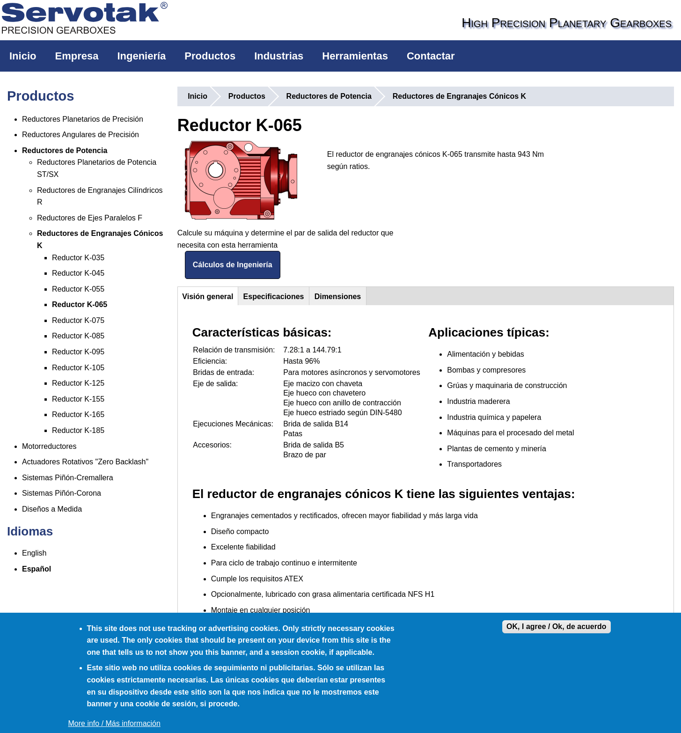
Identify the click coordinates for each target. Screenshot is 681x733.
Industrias (278, 56)
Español (36, 569)
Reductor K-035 (78, 258)
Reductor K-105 (78, 368)
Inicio (22, 56)
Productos (209, 56)
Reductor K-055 (78, 289)
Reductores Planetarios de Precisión (82, 119)
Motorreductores (49, 446)
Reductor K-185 (78, 430)
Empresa (76, 56)
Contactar (431, 56)
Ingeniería (141, 56)
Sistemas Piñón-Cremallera (67, 478)
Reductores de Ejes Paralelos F (89, 218)
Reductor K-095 (78, 352)
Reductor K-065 (79, 304)
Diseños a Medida (52, 509)
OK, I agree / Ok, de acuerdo (556, 626)
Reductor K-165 (78, 414)
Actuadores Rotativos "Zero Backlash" (85, 462)
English (34, 553)
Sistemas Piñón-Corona (61, 493)
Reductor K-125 (78, 383)
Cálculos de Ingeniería (232, 265)
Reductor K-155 (78, 399)
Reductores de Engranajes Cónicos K (459, 96)
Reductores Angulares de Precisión (80, 135)
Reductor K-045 (78, 273)
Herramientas (355, 56)
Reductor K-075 (78, 320)
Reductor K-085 (78, 336)
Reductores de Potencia (64, 150)
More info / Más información (114, 723)
